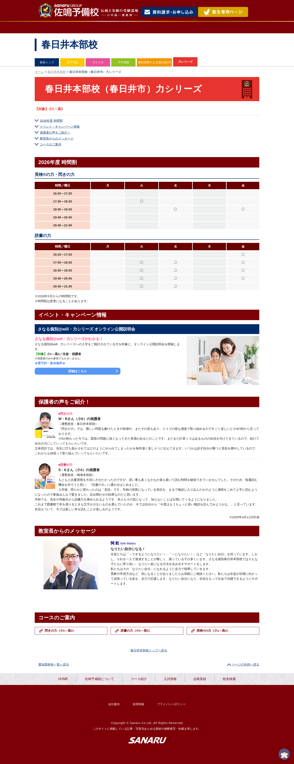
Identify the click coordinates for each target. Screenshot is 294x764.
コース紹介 (140, 27)
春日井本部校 (56, 72)
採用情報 (138, 704)
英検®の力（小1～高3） (213, 630)
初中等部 (72, 62)
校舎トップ (47, 62)
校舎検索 (242, 27)
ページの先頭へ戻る (245, 664)
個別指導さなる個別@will (154, 62)
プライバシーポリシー (171, 704)
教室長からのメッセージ (57, 138)
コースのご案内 (50, 144)
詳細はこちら (77, 371)
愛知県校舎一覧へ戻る (53, 664)
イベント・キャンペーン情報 (60, 126)
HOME (50, 27)
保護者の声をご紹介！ (55, 132)
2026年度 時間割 (51, 120)
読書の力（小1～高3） (136, 630)
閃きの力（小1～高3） (60, 630)
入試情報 (175, 27)
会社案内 (114, 704)
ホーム (39, 72)
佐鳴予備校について (94, 27)
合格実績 (208, 27)
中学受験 (123, 62)
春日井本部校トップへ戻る (148, 650)
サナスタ (98, 62)
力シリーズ (185, 61)
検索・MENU (254, 12)
